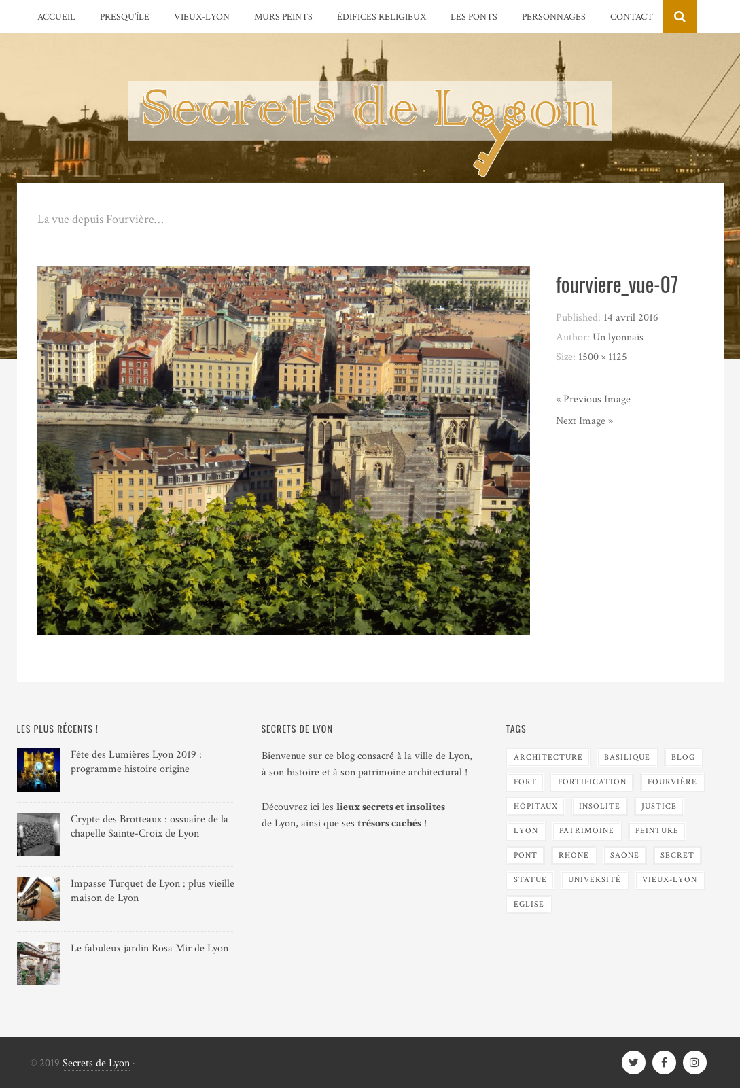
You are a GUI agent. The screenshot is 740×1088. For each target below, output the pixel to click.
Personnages (554, 17)
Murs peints (283, 17)
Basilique (627, 757)
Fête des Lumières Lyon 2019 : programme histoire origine (136, 762)
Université (594, 880)
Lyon (526, 831)
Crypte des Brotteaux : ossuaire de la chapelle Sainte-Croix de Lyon (149, 826)
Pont (526, 855)
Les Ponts (474, 17)
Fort (525, 782)
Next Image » (584, 421)
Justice (659, 806)
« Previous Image (593, 399)
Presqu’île (124, 17)
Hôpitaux (536, 806)
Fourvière (672, 782)
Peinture (657, 831)
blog (683, 757)
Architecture (548, 757)
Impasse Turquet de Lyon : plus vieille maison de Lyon (152, 891)
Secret (677, 855)
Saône (624, 855)
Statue (530, 880)
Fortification (592, 782)
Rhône (574, 855)
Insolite (599, 806)
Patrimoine (586, 831)
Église (529, 904)
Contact (631, 17)
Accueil (56, 17)
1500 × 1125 (602, 357)
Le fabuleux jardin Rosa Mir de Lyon (149, 948)
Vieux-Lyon (202, 17)
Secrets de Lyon (96, 1063)
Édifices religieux (381, 17)
